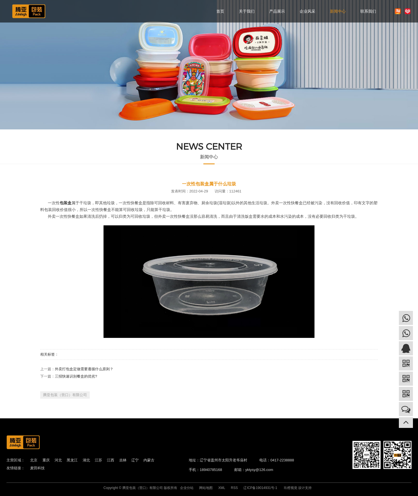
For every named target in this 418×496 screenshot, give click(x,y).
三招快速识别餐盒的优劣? (76, 376)
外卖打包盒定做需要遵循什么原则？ (84, 369)
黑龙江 (72, 460)
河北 (58, 460)
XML (221, 488)
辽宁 (135, 460)
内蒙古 (148, 460)
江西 (110, 460)
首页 (220, 11)
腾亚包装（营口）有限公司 (65, 395)
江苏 (98, 460)
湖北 (86, 460)
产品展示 (277, 11)
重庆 (46, 460)
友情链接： (15, 468)
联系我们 (368, 11)
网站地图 (206, 488)
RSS (234, 488)
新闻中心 (338, 11)
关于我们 (247, 11)
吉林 (123, 460)
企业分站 (187, 488)
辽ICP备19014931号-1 (260, 488)
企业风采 (307, 11)
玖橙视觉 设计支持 (298, 488)
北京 (33, 460)
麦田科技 (37, 468)
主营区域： (15, 460)
